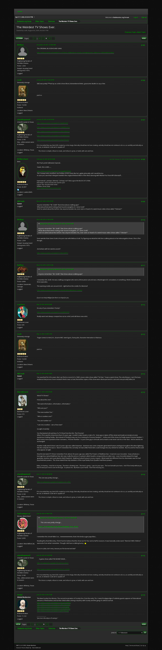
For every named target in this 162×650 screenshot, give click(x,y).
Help (126, 645)
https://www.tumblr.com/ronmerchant (49, 188)
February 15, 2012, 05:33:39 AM (46, 159)
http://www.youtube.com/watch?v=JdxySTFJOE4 (53, 140)
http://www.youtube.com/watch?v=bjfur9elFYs (52, 253)
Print (144, 38)
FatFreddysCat (23, 513)
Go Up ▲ (143, 645)
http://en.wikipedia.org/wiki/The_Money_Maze (53, 563)
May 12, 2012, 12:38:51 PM (44, 334)
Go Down (19, 38)
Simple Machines (31, 645)
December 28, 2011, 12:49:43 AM (46, 45)
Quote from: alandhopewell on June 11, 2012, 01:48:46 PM (58, 518)
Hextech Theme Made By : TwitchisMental (28, 648)
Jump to (113, 633)
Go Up (18, 624)
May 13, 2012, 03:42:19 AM (44, 373)
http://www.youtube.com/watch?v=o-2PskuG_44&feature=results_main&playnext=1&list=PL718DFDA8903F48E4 (75, 53)
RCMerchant (22, 159)
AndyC (20, 595)
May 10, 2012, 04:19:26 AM (44, 304)
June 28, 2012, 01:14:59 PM (44, 555)
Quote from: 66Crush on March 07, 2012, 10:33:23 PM (57, 224)
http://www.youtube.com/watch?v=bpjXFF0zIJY (52, 123)
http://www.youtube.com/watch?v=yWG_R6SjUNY (53, 605)
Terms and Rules (134, 645)
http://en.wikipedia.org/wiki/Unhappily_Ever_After (54, 482)
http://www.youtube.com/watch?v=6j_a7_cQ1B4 (53, 569)
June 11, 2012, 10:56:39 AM (44, 392)
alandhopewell (24, 119)
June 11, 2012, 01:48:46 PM (44, 474)
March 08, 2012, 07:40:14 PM (45, 219)
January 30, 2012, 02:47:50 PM (45, 119)
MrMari (20, 45)
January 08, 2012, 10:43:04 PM (45, 80)
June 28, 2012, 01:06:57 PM (44, 513)
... (37, 38)
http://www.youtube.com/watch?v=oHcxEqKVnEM (53, 609)
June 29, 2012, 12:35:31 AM (44, 595)
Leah (19, 80)
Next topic (141, 32)
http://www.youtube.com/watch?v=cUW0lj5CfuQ (53, 127)
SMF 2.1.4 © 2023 (21, 645)
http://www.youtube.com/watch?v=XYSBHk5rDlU (53, 136)
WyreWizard (22, 392)
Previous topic (130, 32)
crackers (21, 304)
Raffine (20, 265)
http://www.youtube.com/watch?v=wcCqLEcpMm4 (54, 603)
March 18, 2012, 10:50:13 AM (45, 265)
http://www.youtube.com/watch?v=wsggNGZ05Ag (54, 171)
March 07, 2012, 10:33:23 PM (45, 201)
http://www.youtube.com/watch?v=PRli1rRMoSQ (53, 132)
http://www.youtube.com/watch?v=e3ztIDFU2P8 (53, 312)
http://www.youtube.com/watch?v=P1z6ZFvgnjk (53, 607)
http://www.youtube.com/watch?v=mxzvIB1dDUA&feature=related (59, 290)
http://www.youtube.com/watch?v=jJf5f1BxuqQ (53, 611)
